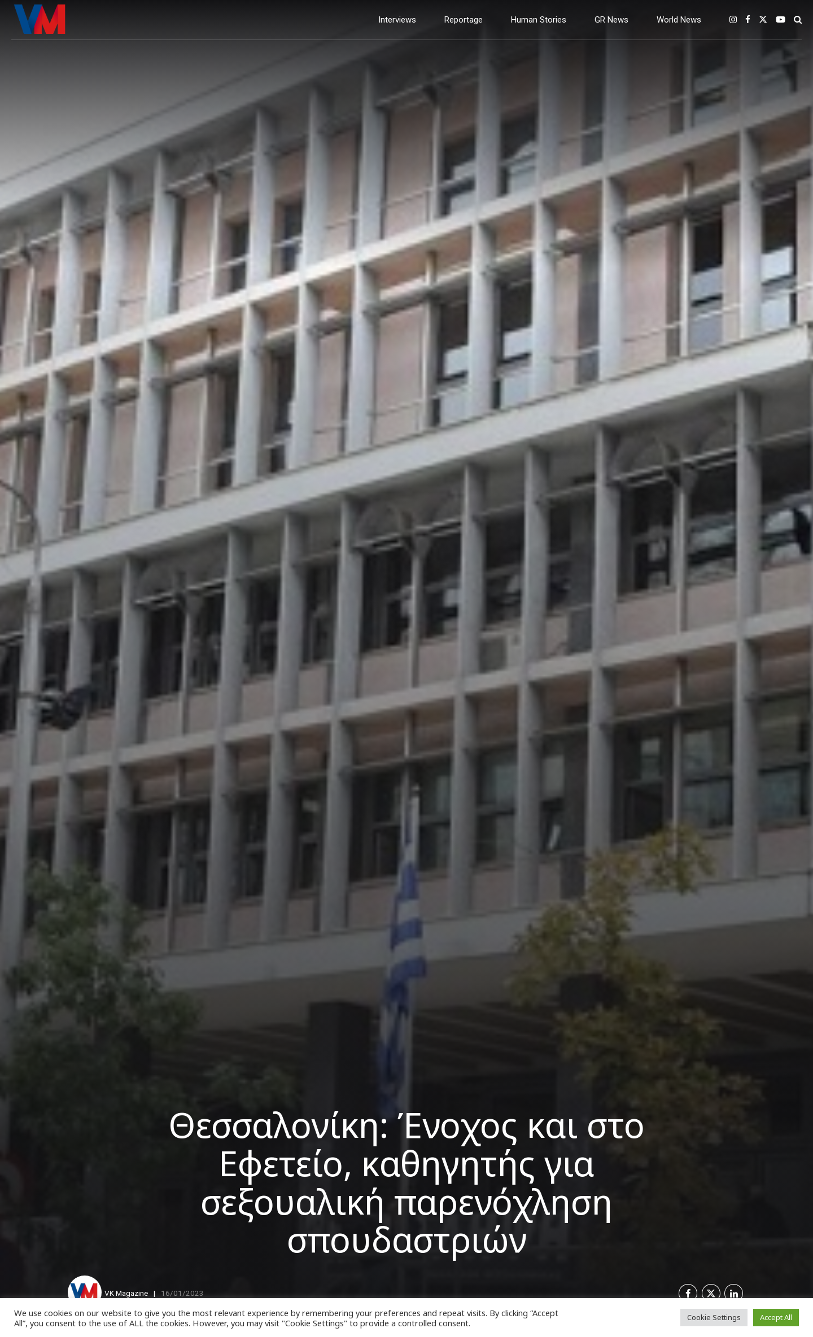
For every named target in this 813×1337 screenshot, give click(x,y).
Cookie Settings (714, 1317)
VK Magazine (126, 1293)
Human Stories (538, 20)
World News (679, 20)
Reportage (463, 20)
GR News (611, 20)
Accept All (776, 1317)
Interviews (397, 20)
